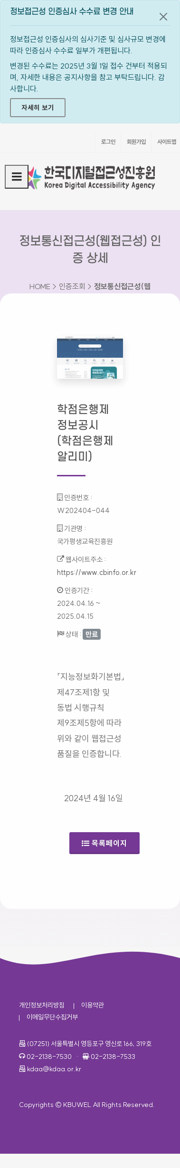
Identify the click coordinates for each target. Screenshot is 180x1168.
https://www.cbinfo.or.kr (96, 572)
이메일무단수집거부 (52, 1017)
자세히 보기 (37, 107)
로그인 (108, 141)
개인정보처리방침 (42, 1005)
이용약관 (92, 1005)
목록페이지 (104, 843)
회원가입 (136, 141)
